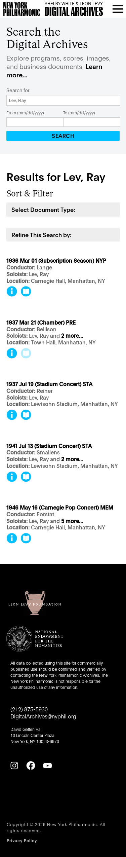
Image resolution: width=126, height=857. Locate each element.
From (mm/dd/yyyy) (25, 112)
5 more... (72, 521)
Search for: (18, 90)
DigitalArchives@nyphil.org (43, 715)
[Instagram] (14, 765)
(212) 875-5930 (29, 708)
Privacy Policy (22, 840)
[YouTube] (47, 765)
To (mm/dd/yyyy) (79, 112)
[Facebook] (30, 765)
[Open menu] (118, 8)
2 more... (72, 336)
